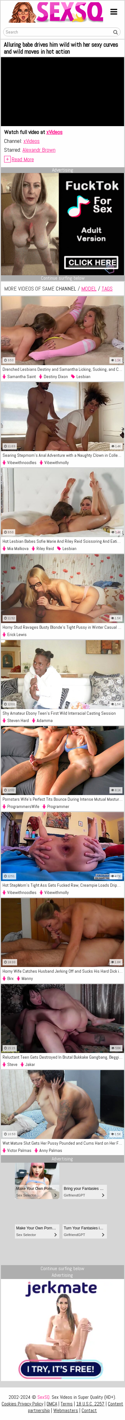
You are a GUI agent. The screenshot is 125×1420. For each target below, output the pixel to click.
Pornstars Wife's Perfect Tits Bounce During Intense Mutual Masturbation (63, 799)
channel (66, 288)
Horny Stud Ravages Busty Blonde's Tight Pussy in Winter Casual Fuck (63, 627)
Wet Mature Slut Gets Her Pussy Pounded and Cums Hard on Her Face (63, 1143)
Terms (67, 1403)
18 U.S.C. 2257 (90, 1403)
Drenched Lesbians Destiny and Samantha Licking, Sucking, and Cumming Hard (63, 369)
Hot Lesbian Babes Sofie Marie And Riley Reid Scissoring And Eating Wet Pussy (63, 541)
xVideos (54, 132)
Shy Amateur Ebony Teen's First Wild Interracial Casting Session (59, 713)
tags (107, 288)
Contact (89, 1410)
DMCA (52, 1403)
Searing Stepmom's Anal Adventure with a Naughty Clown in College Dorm (63, 455)
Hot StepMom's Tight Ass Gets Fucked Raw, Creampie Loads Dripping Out (63, 885)
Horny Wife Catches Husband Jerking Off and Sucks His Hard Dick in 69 (63, 971)
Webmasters (65, 1410)
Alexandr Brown (39, 150)
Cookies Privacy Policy (22, 1403)
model (88, 288)
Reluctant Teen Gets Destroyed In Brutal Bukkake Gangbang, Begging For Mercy (63, 1057)
